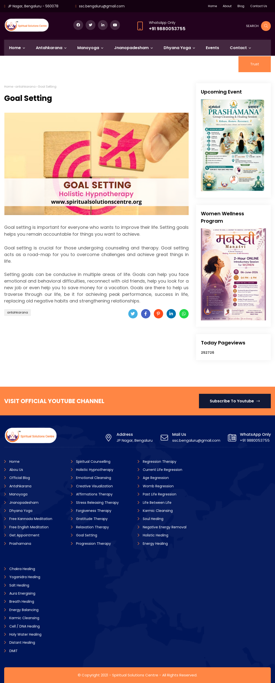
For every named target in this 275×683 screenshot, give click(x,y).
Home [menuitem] (15, 48)
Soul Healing (152, 518)
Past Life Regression (159, 494)
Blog (240, 6)
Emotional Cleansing (93, 477)
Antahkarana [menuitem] (49, 48)
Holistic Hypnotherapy (94, 469)
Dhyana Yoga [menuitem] (177, 48)
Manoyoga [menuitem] (88, 48)
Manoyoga (17, 494)
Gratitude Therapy (91, 518)
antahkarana (25, 86)
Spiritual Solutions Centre (135, 675)
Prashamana (19, 543)
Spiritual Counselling (92, 461)
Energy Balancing (23, 609)
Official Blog (19, 477)
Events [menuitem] (212, 48)
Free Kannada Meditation (30, 518)
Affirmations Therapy (94, 494)
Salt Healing (18, 585)
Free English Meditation (28, 527)
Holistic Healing (155, 535)
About (227, 6)
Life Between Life (156, 502)
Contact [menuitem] (238, 48)
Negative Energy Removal (164, 527)
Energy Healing (155, 543)
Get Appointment (23, 535)
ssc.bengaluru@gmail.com (102, 6)
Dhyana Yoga (20, 510)
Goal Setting (86, 535)
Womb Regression (158, 486)
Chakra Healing (21, 568)
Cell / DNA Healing (24, 626)
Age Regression (155, 477)
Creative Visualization (94, 486)
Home (212, 6)
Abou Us (15, 469)
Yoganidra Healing (24, 576)
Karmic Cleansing (157, 510)
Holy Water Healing (24, 634)
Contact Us (258, 6)
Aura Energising (21, 593)
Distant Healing (21, 642)
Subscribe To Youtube (235, 401)
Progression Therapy (93, 543)
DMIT (13, 650)
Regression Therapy (159, 461)
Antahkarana (19, 486)
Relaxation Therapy (92, 527)
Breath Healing (21, 601)
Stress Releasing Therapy (97, 502)
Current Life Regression (162, 469)
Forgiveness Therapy (93, 510)
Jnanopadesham (23, 502)
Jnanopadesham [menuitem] (131, 48)
